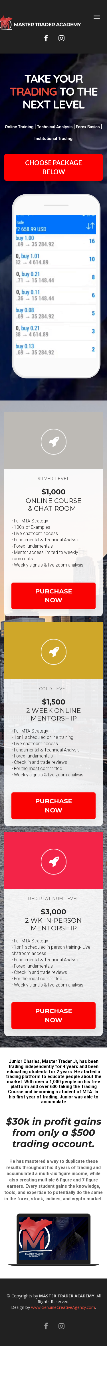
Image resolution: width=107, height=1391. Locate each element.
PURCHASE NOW (53, 595)
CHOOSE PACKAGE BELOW (53, 167)
